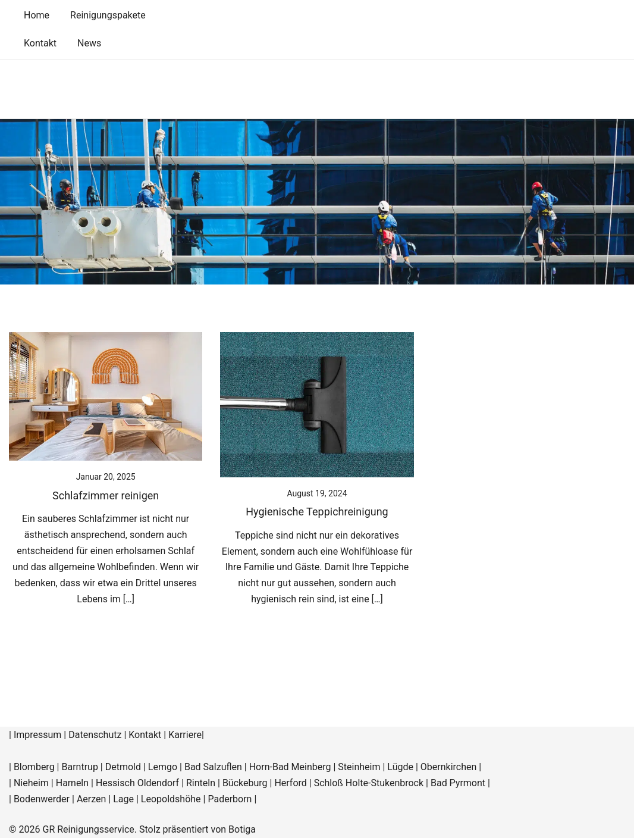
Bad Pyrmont (458, 783)
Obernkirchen (448, 767)
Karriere (185, 734)
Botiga (242, 829)
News (89, 43)
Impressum (38, 734)
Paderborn (230, 799)
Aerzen (91, 799)
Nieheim (31, 783)
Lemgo (162, 767)
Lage (123, 799)
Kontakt (40, 43)
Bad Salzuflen (213, 767)
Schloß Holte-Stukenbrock (368, 783)
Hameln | (76, 783)
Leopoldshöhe (171, 799)
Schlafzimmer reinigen (105, 495)
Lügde (400, 767)
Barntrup (79, 767)
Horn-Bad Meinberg (290, 767)
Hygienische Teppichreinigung (317, 511)
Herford (291, 783)
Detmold (123, 767)
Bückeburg (245, 783)
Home (36, 15)
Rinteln (200, 783)
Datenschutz (94, 734)
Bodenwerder (42, 799)
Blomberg (34, 767)
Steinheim (359, 767)
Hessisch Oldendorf (137, 783)
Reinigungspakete (108, 15)
